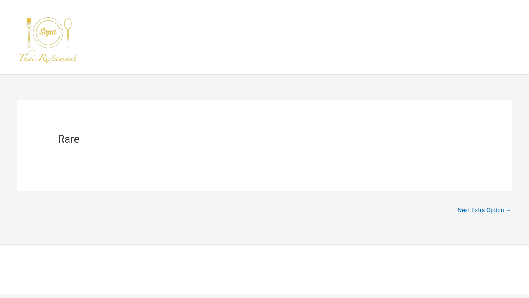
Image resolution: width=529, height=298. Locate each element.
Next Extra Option (484, 210)
